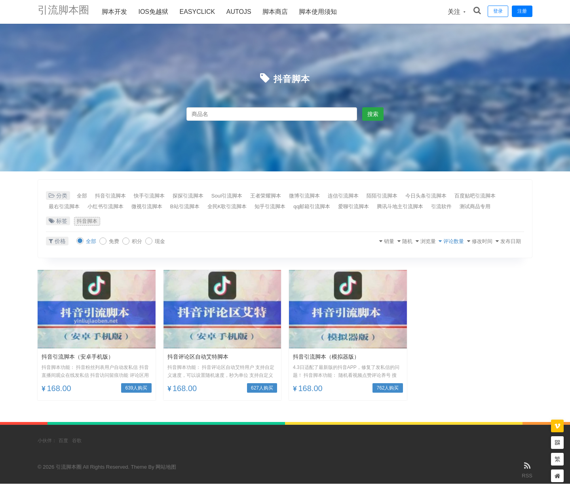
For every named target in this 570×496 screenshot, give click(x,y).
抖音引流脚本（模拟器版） (331, 369)
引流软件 (124, 218)
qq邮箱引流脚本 (415, 207)
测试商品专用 (164, 218)
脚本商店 (283, 11)
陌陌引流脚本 (440, 196)
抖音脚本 (292, 78)
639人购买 (136, 400)
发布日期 (505, 253)
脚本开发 (122, 11)
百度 (63, 453)
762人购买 (387, 400)
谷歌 (77, 453)
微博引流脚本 (348, 196)
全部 (83, 196)
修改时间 (470, 253)
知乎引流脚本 (366, 207)
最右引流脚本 (124, 207)
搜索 (372, 114)
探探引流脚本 (210, 196)
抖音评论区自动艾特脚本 (202, 369)
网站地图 (166, 480)
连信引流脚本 (394, 196)
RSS (527, 482)
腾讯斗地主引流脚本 (75, 218)
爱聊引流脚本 (464, 207)
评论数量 (435, 253)
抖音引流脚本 (118, 196)
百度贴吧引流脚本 (72, 207)
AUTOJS (246, 11)
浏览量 (403, 253)
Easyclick (205, 11)
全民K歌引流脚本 (315, 207)
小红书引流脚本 (172, 207)
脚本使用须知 (326, 11)
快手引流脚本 (164, 196)
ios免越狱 (161, 11)
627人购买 (262, 400)
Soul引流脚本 (256, 196)
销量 (353, 253)
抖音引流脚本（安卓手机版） (83, 369)
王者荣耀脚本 (302, 196)
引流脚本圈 (67, 11)
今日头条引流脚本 (491, 196)
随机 (376, 253)
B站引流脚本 (266, 207)
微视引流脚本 (221, 207)
